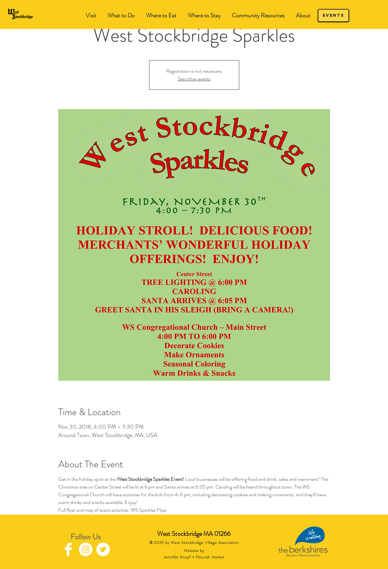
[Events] (333, 15)
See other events (194, 78)
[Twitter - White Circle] (103, 549)
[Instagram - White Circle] (85, 549)
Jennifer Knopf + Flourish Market (194, 557)
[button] (121, 15)
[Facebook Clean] (68, 549)
